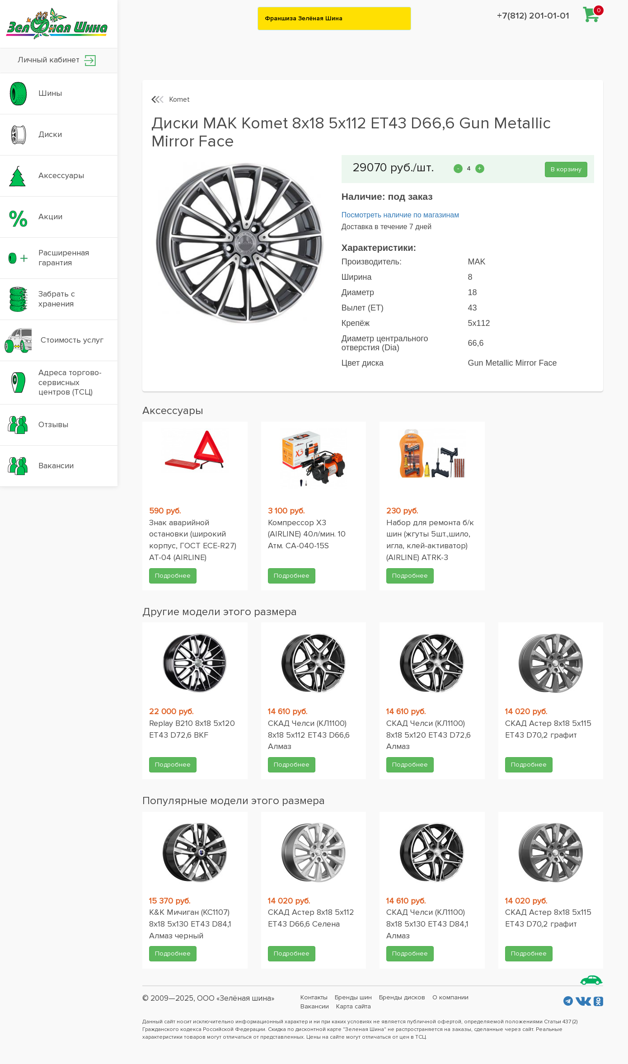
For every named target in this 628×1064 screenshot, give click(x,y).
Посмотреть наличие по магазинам (400, 215)
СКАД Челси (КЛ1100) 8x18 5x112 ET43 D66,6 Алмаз (309, 734)
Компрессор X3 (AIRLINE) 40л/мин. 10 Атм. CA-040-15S (307, 534)
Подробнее (173, 575)
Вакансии (314, 1006)
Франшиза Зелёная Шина (303, 18)
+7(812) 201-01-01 (533, 15)
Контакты (314, 997)
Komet (179, 99)
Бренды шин (353, 997)
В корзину (566, 169)
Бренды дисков (402, 997)
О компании (450, 997)
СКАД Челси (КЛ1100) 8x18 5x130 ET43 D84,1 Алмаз (427, 923)
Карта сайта (353, 1006)
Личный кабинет (57, 60)
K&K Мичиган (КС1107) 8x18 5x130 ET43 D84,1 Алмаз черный (190, 923)
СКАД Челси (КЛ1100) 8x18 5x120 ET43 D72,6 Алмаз (428, 734)
